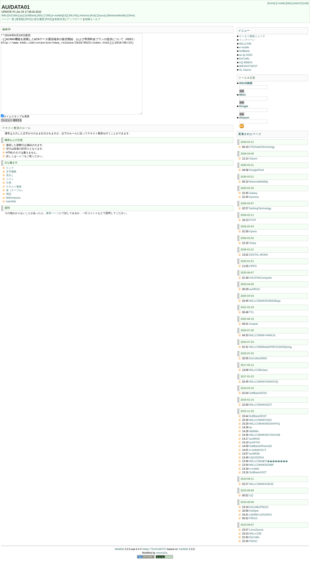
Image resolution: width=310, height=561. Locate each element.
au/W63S (254, 438)
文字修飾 (11, 187)
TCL (251, 312)
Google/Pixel (256, 170)
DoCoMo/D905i (258, 358)
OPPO (253, 266)
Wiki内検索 (245, 83)
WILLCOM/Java (258, 370)
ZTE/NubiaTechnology (262, 146)
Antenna (84, 15)
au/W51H (254, 289)
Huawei (253, 323)
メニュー (244, 30)
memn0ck (161, 552)
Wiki (4, 15)
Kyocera (254, 196)
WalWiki (254, 431)
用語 (8, 210)
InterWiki (11, 217)
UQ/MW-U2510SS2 (260, 514)
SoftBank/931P (258, 416)
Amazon (244, 117)
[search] (297, 3)
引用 (8, 198)
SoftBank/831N (258, 393)
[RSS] (28, 19)
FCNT (252, 220)
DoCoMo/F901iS (258, 507)
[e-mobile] (57, 15)
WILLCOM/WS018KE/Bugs (265, 300)
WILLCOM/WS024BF (261, 464)
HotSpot (254, 510)
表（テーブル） (15, 206)
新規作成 (59, 19)
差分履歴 (39, 19)
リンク (10, 184)
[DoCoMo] (13, 15)
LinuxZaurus (256, 529)
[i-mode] (280, 3)
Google (243, 106)
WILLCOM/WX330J (260, 420)
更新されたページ (249, 134)
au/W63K (254, 453)
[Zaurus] (101, 15)
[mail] (305, 3)
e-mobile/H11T (257, 450)
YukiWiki (183, 549)
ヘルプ (96, 19)
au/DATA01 (16, 7)
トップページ (247, 39)
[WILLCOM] (44, 15)
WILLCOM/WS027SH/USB (264, 434)
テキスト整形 (14, 202)
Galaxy (253, 193)
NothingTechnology (260, 208)
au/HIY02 (254, 442)
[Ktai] (93, 15)
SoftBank (244, 51)
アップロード (74, 19)
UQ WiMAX (245, 62)
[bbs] (289, 3)
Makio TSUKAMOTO (154, 549)
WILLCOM (245, 43)
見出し (10, 191)
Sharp (252, 243)
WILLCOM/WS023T (260, 404)
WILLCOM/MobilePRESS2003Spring (270, 346)
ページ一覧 (8, 19)
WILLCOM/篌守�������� (268, 461)
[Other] (131, 15)
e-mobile (244, 47)
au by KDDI (245, 54)
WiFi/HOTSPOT (248, 66)
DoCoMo (244, 58)
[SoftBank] (30, 15)
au (250, 427)
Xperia (253, 231)
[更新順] (19, 19)
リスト (10, 195)
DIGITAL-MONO (258, 254)
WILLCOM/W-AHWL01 (262, 335)
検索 (87, 19)
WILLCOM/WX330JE (261, 484)
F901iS (253, 518)
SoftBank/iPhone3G (260, 446)
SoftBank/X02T (258, 472)
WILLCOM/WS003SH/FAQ (264, 423)
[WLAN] (73, 15)
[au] (21, 15)
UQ (251, 495)
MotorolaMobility (258, 181)
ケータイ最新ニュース (252, 36)
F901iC (253, 541)
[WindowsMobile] (116, 15)
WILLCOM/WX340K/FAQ (263, 381)
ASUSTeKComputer (260, 277)
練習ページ (52, 229)
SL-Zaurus (245, 69)
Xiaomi (253, 158)
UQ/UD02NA (256, 457)
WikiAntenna (13, 214)
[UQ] (65, 15)
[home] (271, 3)
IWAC (242, 94)
